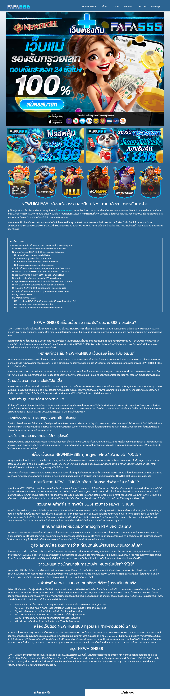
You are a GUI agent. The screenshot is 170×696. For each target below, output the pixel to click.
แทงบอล (128, 6)
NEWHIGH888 (89, 6)
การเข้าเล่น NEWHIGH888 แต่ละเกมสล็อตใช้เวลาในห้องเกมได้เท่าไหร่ (62, 681)
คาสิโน (116, 6)
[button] (85, 682)
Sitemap (155, 6)
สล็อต (104, 6)
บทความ (142, 6)
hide (22, 241)
